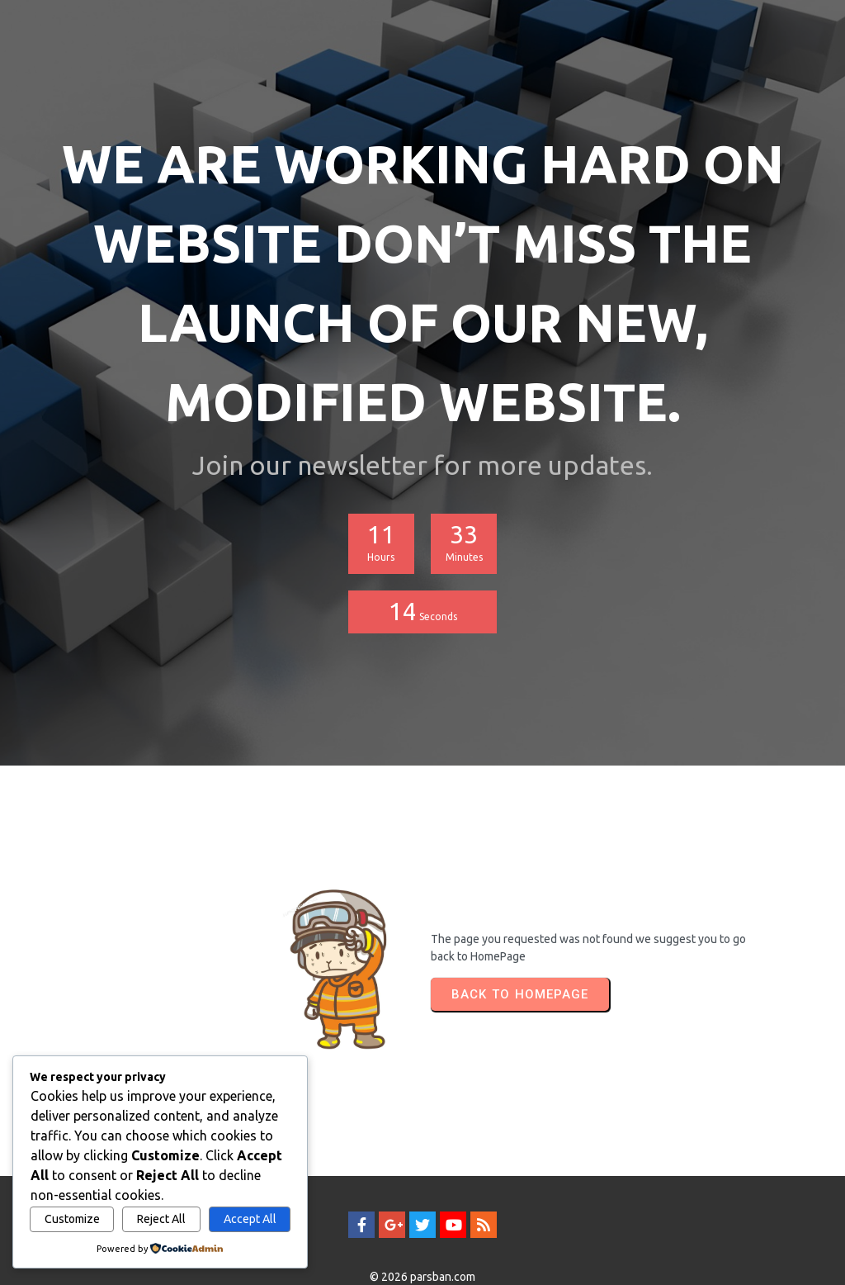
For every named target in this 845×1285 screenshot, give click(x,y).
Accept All (250, 1219)
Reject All (161, 1219)
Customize (72, 1219)
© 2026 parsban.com (422, 1241)
